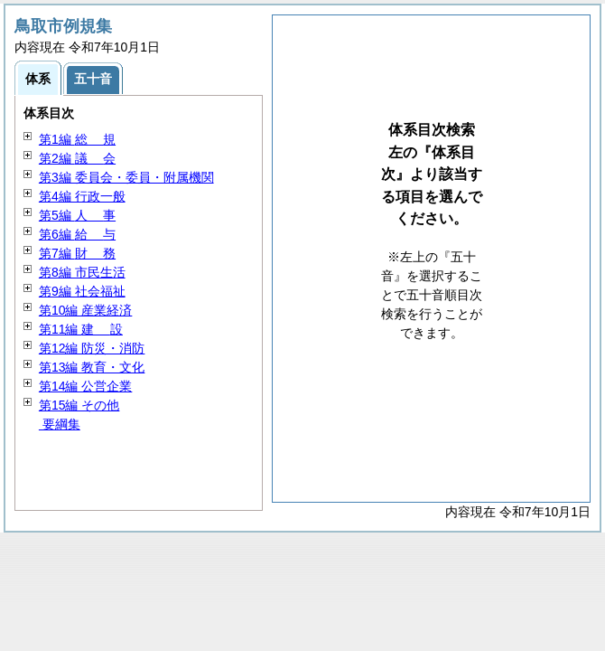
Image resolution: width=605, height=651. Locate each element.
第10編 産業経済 (85, 310)
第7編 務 (77, 253)
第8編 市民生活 (82, 272)
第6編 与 (77, 234)
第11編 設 (81, 329)
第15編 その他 (79, 405)
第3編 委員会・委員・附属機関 (126, 177)
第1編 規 (77, 139)
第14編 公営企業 (85, 386)
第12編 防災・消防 (91, 348)
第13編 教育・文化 (91, 367)
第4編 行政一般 (82, 196)
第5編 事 (77, 215)
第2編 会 (77, 158)
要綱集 (59, 424)
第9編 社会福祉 (82, 291)
